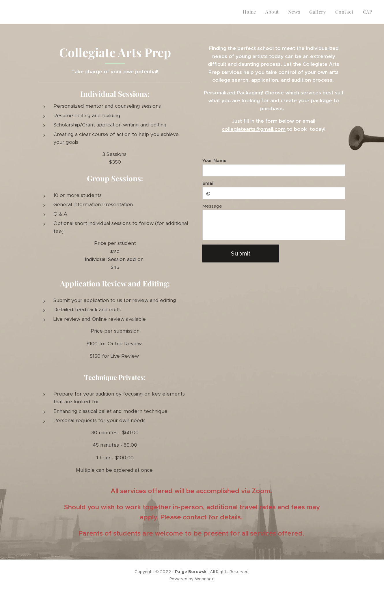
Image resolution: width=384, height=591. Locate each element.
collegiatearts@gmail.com (254, 129)
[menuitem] (251, 12)
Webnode (205, 578)
